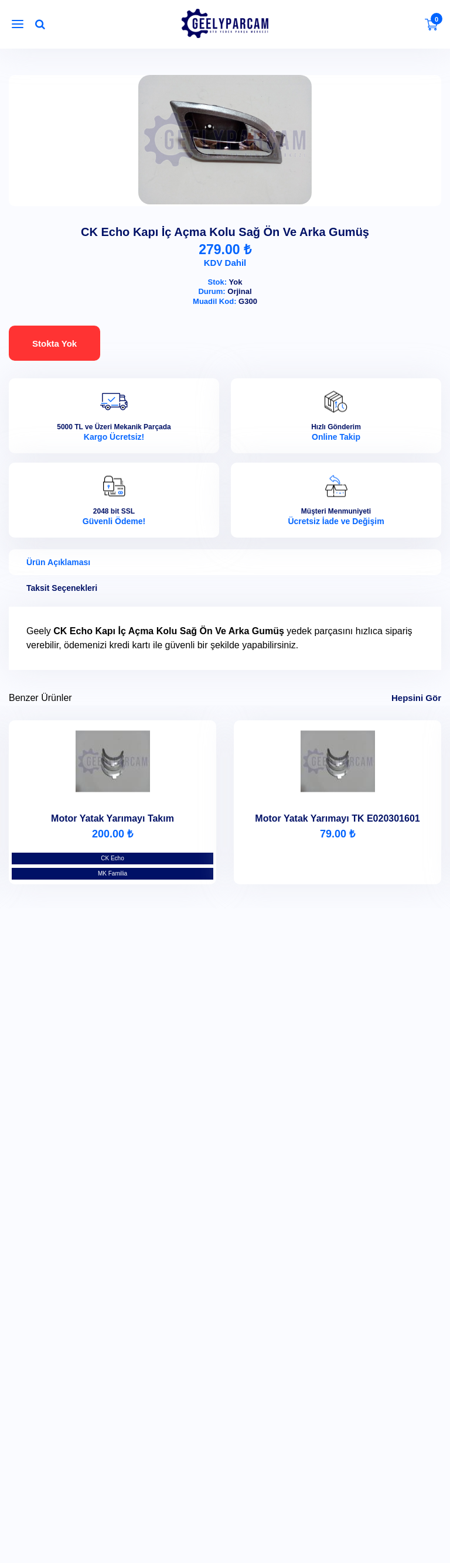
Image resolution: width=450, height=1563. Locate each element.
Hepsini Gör (416, 697)
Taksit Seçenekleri (61, 588)
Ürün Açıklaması (58, 562)
